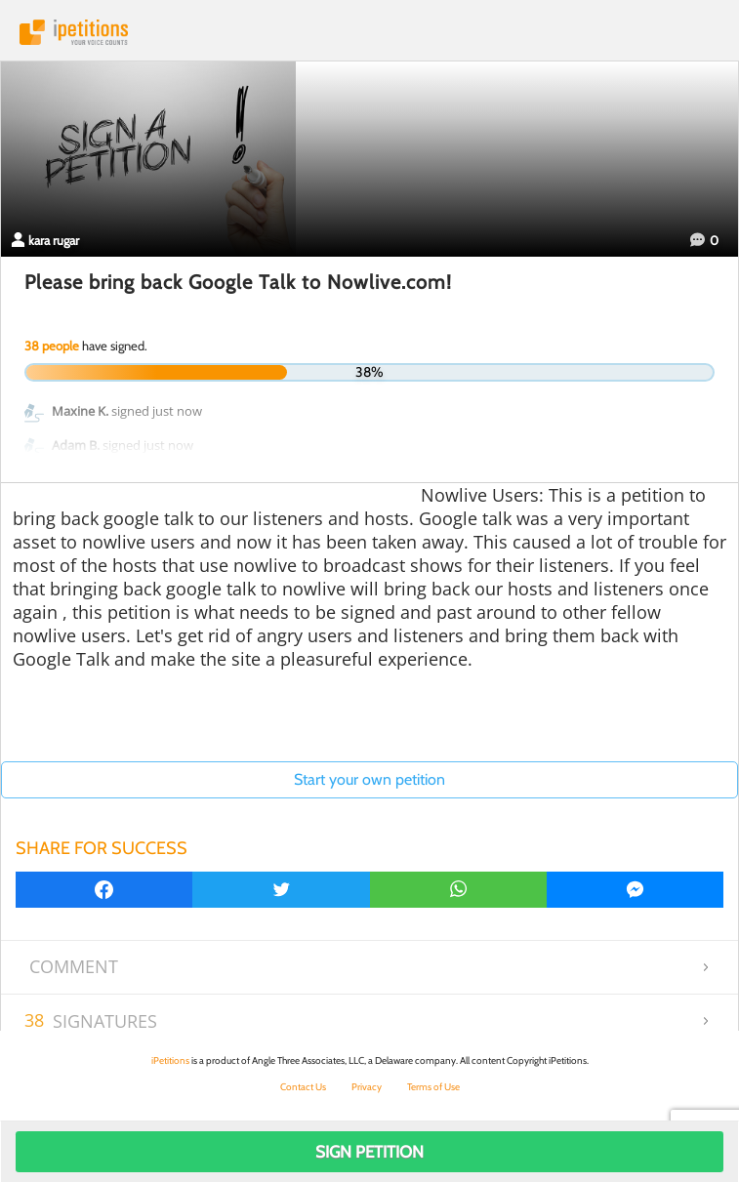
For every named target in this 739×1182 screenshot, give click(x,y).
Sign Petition (369, 1152)
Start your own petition (369, 779)
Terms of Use (433, 1086)
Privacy (366, 1086)
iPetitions (369, 32)
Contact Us (303, 1086)
